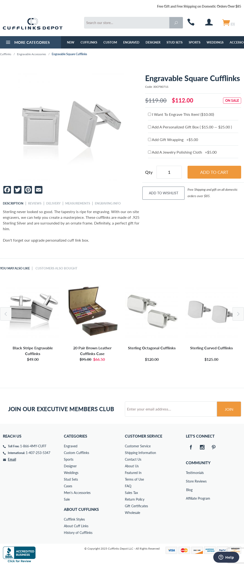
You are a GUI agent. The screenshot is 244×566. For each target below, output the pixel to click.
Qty (149, 172)
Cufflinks (89, 42)
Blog (189, 490)
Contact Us (133, 459)
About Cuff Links (76, 526)
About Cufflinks (81, 509)
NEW (70, 42)
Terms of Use (134, 479)
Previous (5, 314)
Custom (110, 42)
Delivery (53, 203)
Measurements (77, 203)
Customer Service (138, 446)
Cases (68, 486)
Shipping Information (140, 453)
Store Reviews (189, 481)
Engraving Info (108, 203)
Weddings (215, 42)
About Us (132, 466)
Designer (153, 42)
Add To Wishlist (163, 193)
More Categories (27, 43)
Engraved (131, 42)
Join (229, 409)
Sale (67, 499)
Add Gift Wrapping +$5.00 (173, 139)
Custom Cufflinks (76, 453)
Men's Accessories (77, 493)
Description (13, 203)
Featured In (133, 473)
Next (238, 314)
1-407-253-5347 (38, 453)
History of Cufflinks (78, 533)
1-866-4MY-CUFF (33, 446)
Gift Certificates (136, 506)
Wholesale (132, 513)
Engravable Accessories (31, 54)
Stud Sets (175, 42)
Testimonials (189, 473)
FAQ (128, 486)
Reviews (34, 203)
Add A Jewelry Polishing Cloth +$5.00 (182, 152)
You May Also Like (15, 268)
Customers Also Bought (56, 268)
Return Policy (134, 499)
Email (12, 459)
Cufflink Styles (74, 519)
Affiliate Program (189, 498)
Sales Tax (131, 493)
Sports (194, 42)
